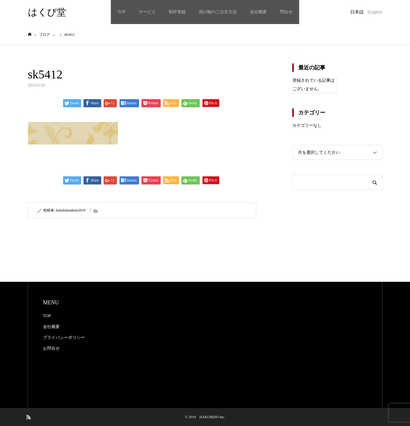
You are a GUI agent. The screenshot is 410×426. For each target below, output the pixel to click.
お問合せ (51, 348)
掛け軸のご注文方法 (218, 12)
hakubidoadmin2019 (71, 210)
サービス (147, 12)
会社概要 (258, 12)
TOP (121, 12)
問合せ (286, 12)
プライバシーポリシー (64, 337)
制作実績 (177, 12)
